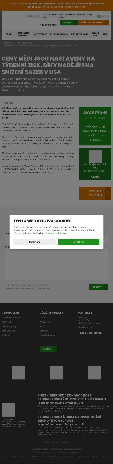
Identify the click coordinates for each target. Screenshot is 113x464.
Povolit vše (78, 242)
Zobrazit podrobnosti (56, 233)
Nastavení (34, 242)
